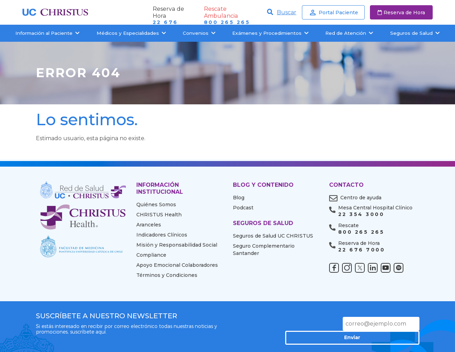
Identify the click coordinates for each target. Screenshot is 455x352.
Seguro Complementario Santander (264, 249)
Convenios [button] (199, 33)
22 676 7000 (361, 250)
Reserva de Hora (401, 12)
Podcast (243, 208)
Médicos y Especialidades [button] (131, 33)
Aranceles (148, 225)
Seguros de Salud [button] (415, 33)
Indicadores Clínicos (161, 235)
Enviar (395, 323)
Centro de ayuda (360, 197)
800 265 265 (227, 22)
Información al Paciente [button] (47, 33)
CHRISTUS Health (159, 214)
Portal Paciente (333, 12)
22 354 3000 (361, 214)
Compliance (151, 255)
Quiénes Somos (156, 204)
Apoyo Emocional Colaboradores (177, 265)
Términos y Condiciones (166, 275)
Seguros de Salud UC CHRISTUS (273, 236)
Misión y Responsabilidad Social (176, 245)
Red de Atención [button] (349, 33)
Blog (238, 197)
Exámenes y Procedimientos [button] (270, 33)
